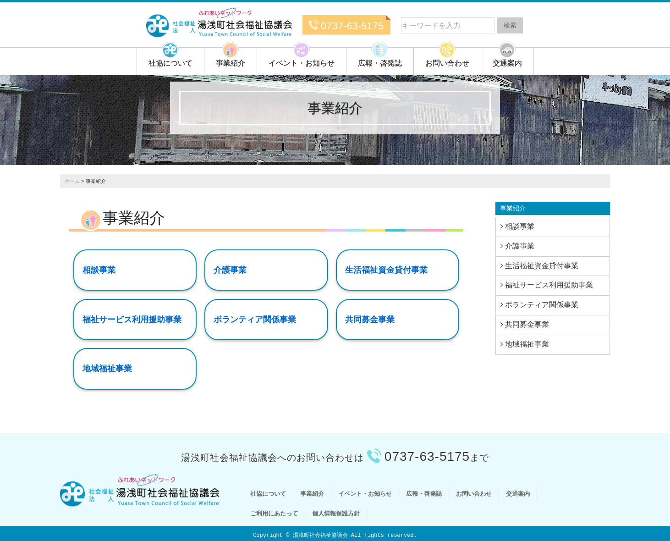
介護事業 (230, 270)
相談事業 (98, 270)
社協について (170, 63)
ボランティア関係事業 (255, 319)
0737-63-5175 (352, 26)
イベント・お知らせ (302, 63)
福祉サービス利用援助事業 (131, 319)
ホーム (72, 181)
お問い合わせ (447, 63)
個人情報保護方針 (336, 512)
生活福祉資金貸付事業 (386, 270)
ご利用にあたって (274, 512)
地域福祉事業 (107, 368)
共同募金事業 (370, 319)
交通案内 (507, 63)
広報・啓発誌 (380, 63)
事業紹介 (230, 63)
